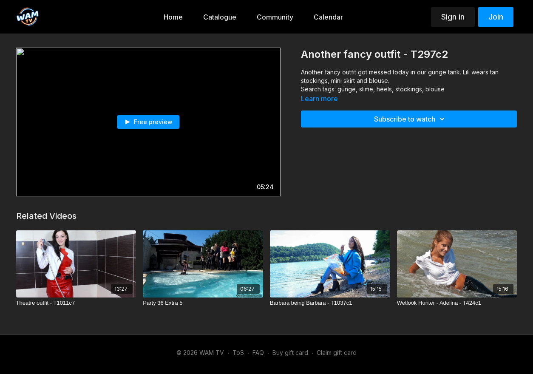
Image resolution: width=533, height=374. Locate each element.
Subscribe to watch (410, 119)
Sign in (453, 16)
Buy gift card (290, 352)
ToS (238, 352)
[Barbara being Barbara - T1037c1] (330, 303)
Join (495, 16)
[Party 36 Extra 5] (203, 303)
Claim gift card (337, 352)
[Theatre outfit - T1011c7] (76, 303)
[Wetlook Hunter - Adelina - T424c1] (457, 303)
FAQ (258, 352)
